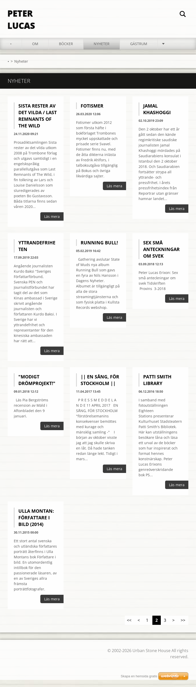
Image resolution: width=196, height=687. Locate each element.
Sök (183, 14)
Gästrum (138, 50)
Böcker (66, 50)
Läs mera (52, 223)
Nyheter (101, 50)
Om (35, 50)
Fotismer (92, 113)
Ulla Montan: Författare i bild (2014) (36, 524)
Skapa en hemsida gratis (139, 676)
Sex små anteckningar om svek (161, 256)
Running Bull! (99, 250)
